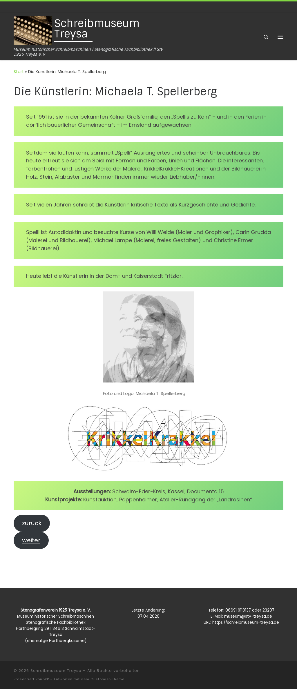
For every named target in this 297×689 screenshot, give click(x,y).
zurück (31, 523)
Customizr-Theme (107, 679)
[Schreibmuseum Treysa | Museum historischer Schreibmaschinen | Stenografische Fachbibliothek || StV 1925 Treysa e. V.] (33, 30)
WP (46, 679)
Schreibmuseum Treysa (56, 670)
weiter (31, 540)
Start (19, 72)
